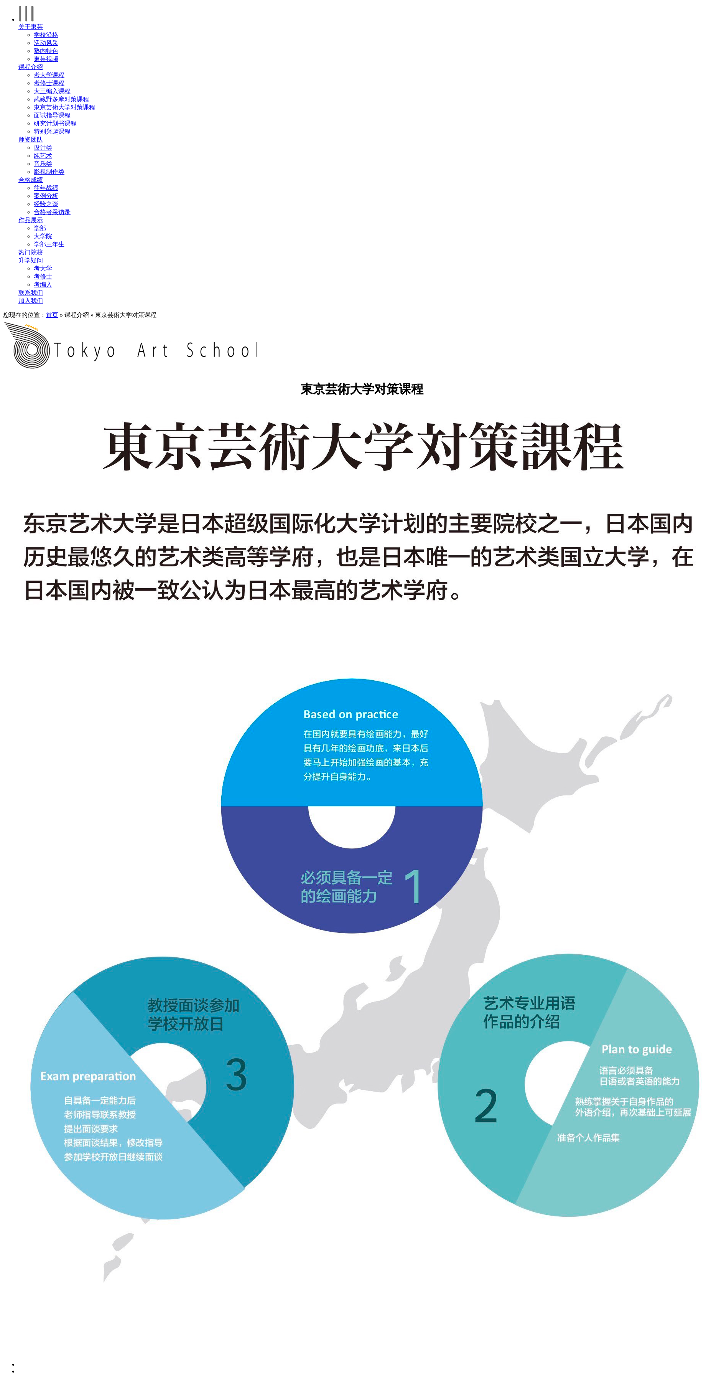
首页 (52, 315)
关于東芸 (30, 26)
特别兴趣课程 (52, 131)
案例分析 (46, 196)
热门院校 (30, 252)
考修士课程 (49, 83)
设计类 (43, 147)
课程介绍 (30, 67)
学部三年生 (49, 244)
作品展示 (30, 220)
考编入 (43, 284)
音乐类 (43, 163)
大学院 (43, 236)
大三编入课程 (52, 91)
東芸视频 (46, 59)
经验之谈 (46, 204)
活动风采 (46, 43)
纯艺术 (43, 155)
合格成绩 (30, 180)
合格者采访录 (52, 212)
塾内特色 (46, 51)
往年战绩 (46, 188)
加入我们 (30, 300)
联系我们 (30, 292)
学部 (40, 228)
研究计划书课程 (55, 123)
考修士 (43, 276)
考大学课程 (49, 75)
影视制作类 (49, 171)
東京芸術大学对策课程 (64, 107)
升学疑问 (30, 260)
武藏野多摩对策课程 (61, 99)
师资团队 (30, 139)
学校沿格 (46, 34)
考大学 (43, 268)
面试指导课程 (52, 115)
